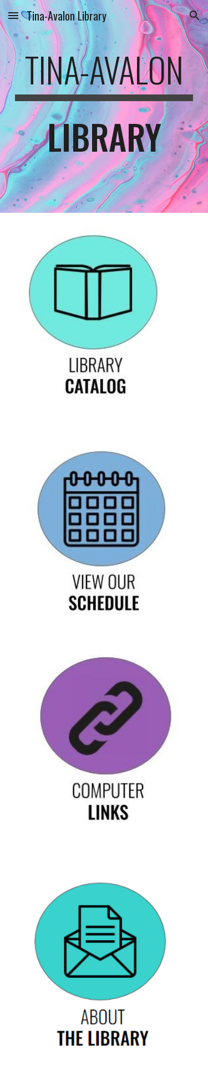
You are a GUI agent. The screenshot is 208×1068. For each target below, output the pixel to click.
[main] (104, 106)
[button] (13, 15)
